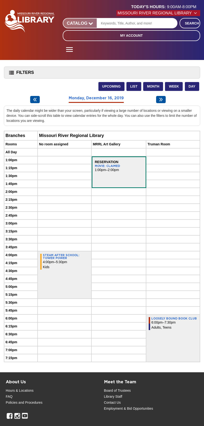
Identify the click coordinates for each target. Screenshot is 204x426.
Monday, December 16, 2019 (96, 98)
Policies (11, 402)
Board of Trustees (117, 390)
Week (174, 86)
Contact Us (112, 402)
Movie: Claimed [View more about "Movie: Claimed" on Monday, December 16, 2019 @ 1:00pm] (107, 166)
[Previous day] (35, 99)
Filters (20, 74)
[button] (165, 7)
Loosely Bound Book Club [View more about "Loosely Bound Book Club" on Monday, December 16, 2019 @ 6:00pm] (174, 318)
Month (153, 86)
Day (192, 86)
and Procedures (29, 402)
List (133, 86)
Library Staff (113, 396)
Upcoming (111, 86)
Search (192, 23)
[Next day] (161, 99)
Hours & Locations (20, 390)
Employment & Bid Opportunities (128, 408)
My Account (131, 35)
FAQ (9, 396)
